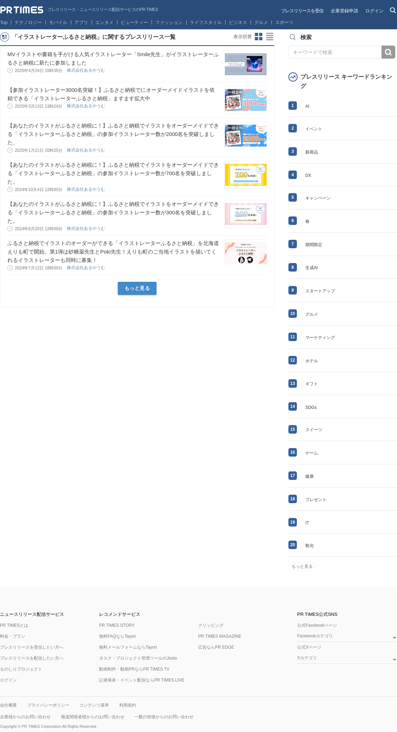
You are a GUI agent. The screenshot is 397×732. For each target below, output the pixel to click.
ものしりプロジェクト (21, 669)
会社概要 (8, 705)
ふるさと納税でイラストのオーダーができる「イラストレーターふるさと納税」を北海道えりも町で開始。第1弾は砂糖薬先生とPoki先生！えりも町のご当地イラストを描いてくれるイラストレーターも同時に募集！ (113, 251)
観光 (309, 545)
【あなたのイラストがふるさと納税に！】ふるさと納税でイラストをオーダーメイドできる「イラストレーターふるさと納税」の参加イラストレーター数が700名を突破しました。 (113, 173)
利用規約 (127, 705)
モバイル (58, 22)
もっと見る (137, 288)
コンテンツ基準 (94, 705)
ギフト (311, 383)
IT (307, 522)
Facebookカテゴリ (315, 636)
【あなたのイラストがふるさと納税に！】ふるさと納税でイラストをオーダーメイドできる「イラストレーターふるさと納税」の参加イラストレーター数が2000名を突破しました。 (113, 134)
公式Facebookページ (317, 625)
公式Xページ (309, 647)
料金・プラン (12, 636)
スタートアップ (320, 290)
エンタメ (104, 22)
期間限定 (313, 244)
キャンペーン (318, 198)
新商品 (311, 152)
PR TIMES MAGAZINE (219, 636)
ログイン (374, 10)
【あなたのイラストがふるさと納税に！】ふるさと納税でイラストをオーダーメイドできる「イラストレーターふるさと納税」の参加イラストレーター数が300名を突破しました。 (113, 212)
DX (308, 175)
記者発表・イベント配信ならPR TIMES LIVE (141, 680)
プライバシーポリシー (48, 705)
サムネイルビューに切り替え (259, 36)
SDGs (311, 407)
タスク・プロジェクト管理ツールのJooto (138, 658)
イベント (313, 128)
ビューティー (134, 22)
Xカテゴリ (307, 658)
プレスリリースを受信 (302, 10)
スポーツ (284, 22)
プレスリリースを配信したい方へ (31, 658)
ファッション (169, 22)
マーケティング (320, 337)
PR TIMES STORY (117, 625)
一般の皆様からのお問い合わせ (164, 716)
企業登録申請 (344, 10)
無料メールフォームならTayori (128, 647)
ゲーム (311, 453)
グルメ (261, 22)
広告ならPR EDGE (216, 647)
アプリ (81, 22)
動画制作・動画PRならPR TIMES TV (134, 669)
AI (307, 106)
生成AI (311, 267)
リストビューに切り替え (270, 36)
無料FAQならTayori (117, 636)
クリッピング (211, 625)
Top (4, 22)
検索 (388, 52)
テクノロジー (28, 22)
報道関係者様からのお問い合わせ (92, 716)
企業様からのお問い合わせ (25, 716)
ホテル (311, 360)
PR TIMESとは (14, 625)
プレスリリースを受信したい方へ (31, 647)
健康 (309, 476)
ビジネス (238, 22)
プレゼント (315, 499)
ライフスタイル (206, 22)
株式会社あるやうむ (86, 70)
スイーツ (313, 429)
